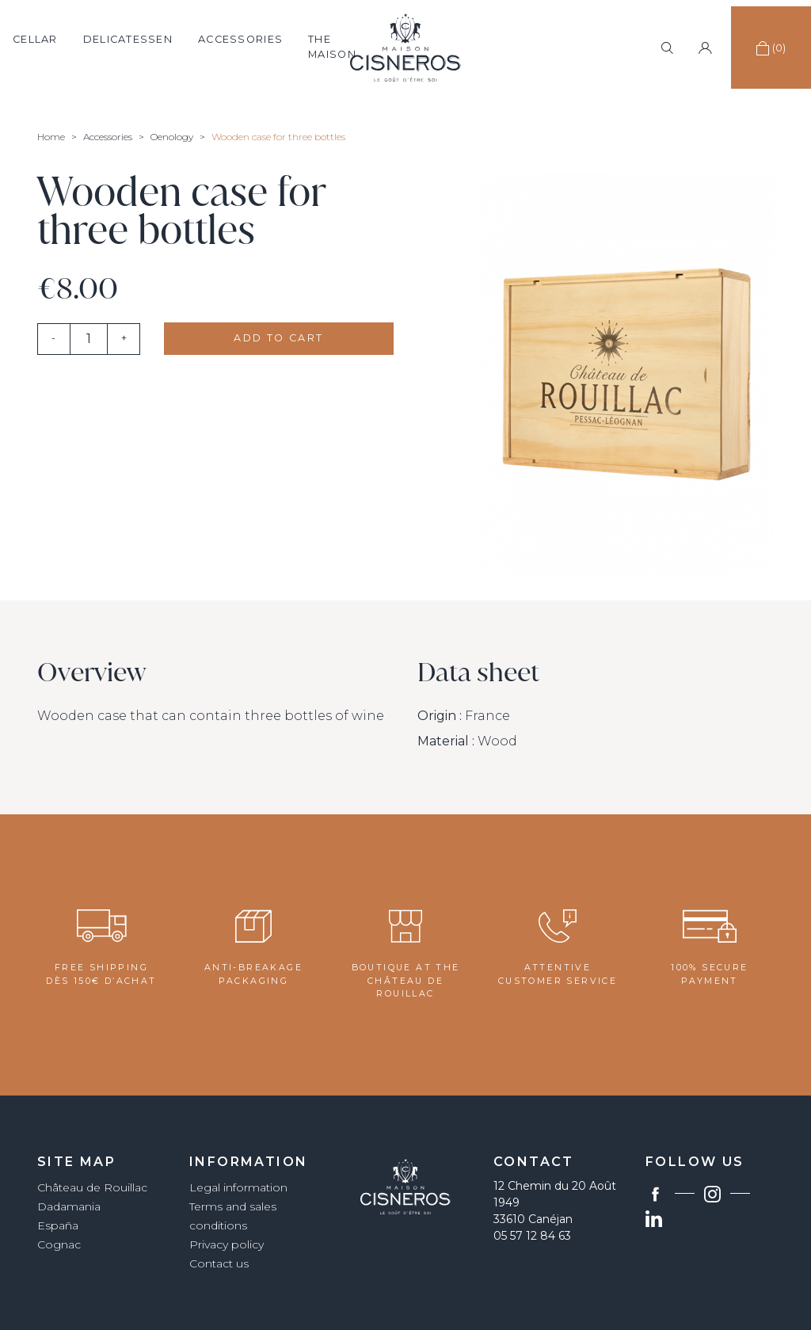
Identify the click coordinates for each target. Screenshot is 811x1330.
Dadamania (69, 1206)
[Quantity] (88, 339)
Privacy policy (226, 1244)
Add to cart (278, 338)
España (57, 1225)
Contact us (219, 1263)
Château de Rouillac (92, 1187)
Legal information (238, 1187)
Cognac (59, 1244)
